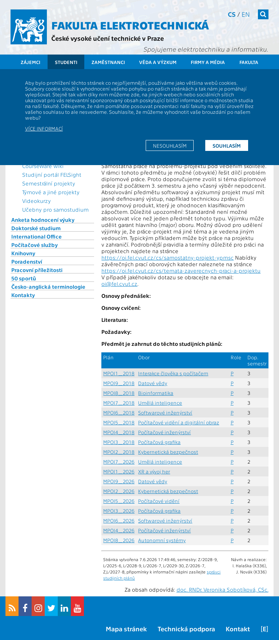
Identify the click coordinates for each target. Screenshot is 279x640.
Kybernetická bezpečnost (168, 452)
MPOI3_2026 (118, 511)
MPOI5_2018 (118, 422)
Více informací (44, 128)
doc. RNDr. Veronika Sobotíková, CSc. (222, 589)
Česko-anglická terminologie (48, 286)
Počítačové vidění (158, 501)
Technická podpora (186, 628)
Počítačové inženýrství (164, 432)
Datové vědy (152, 383)
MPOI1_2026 (118, 471)
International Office (36, 236)
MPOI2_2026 (118, 491)
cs (232, 14)
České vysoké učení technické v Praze (107, 38)
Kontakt (238, 628)
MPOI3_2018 (118, 442)
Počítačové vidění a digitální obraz (178, 422)
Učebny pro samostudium (55, 209)
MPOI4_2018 (118, 432)
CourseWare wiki (43, 166)
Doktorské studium (36, 228)
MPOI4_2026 (118, 530)
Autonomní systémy (162, 540)
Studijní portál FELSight (51, 174)
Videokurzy (36, 200)
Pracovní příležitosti (36, 270)
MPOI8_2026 (118, 540)
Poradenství (26, 261)
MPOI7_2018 (118, 403)
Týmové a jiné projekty (51, 192)
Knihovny (23, 253)
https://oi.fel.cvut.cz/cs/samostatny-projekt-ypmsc (167, 257)
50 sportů (23, 278)
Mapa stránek (126, 628)
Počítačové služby (34, 244)
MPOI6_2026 (118, 520)
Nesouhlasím (170, 145)
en (246, 14)
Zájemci (30, 62)
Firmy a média (208, 62)
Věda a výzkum (158, 62)
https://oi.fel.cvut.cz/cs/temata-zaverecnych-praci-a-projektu (180, 270)
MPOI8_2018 (118, 393)
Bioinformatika (155, 393)
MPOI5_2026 (118, 501)
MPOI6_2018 (118, 412)
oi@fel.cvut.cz (119, 283)
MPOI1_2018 (118, 373)
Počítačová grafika (159, 442)
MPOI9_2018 (118, 383)
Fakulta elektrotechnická (130, 24)
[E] (264, 628)
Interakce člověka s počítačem (173, 373)
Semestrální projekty (48, 183)
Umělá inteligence (160, 403)
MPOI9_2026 (118, 481)
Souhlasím (227, 145)
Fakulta (248, 62)
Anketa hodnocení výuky (42, 219)
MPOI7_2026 (118, 462)
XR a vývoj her (154, 471)
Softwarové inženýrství (165, 412)
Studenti (66, 62)
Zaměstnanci (108, 62)
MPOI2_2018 (118, 452)
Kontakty (23, 295)
